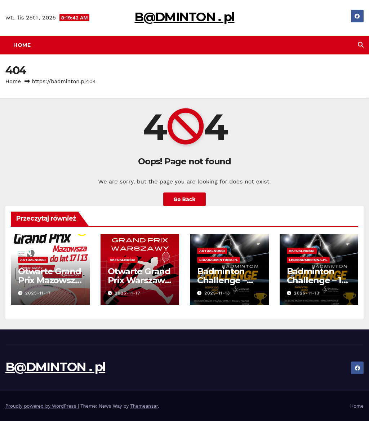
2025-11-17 (38, 293)
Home (22, 45)
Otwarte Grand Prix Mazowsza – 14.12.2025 (49, 280)
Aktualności (33, 260)
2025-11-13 (217, 293)
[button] (361, 44)
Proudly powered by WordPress (41, 406)
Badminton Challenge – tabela (221, 280)
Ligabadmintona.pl (218, 260)
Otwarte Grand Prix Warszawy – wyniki (139, 280)
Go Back (184, 199)
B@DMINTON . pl (184, 17)
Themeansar (144, 406)
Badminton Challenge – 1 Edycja (314, 280)
